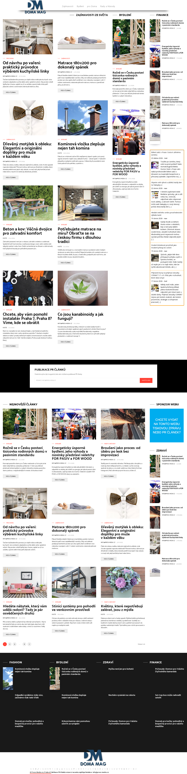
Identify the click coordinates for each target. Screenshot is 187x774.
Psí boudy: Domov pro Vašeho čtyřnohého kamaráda (122, 722)
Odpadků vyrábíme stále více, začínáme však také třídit (29, 696)
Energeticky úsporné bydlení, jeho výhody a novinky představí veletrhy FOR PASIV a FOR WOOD (127, 169)
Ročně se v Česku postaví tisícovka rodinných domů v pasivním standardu (128, 77)
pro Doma (10, 58)
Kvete (60, 153)
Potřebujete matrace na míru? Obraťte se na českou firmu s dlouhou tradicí (79, 235)
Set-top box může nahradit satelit (168, 696)
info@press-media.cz (10, 76)
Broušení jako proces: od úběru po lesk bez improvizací (172, 74)
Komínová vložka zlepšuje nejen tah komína (81, 146)
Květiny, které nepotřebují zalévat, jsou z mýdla (122, 608)
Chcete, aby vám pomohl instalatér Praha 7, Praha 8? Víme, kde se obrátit (27, 318)
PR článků (61, 772)
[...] (179, 176)
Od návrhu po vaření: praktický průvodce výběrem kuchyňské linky (26, 67)
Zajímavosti (65, 58)
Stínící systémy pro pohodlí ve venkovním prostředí (74, 608)
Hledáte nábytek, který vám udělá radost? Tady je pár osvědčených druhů (25, 609)
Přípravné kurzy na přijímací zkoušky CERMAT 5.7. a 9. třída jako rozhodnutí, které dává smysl (166, 275)
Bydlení (64, 139)
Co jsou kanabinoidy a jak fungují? (80, 316)
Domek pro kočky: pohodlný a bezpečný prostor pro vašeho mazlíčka (29, 723)
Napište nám (146, 380)
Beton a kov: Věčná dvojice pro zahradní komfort (27, 231)
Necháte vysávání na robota (121, 695)
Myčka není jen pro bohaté (121, 669)
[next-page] (29, 644)
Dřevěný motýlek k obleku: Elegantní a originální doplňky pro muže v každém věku (27, 150)
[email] (87, 380)
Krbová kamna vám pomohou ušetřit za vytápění (76, 722)
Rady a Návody (109, 443)
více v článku (11, 92)
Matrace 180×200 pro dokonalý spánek (77, 65)
